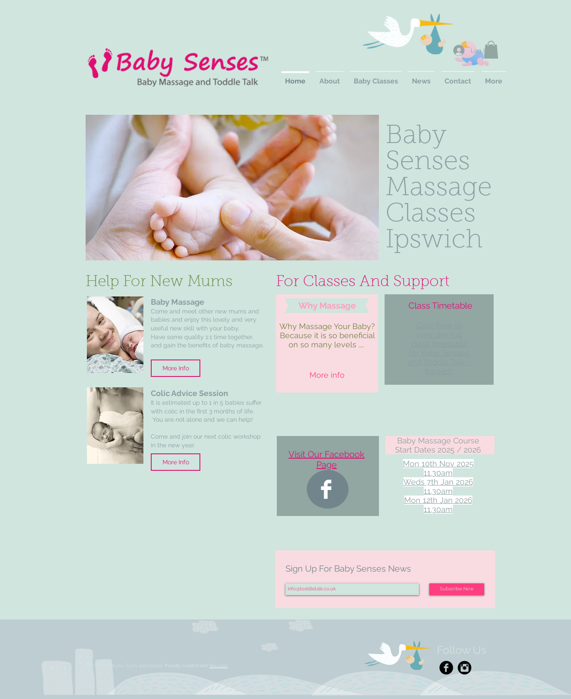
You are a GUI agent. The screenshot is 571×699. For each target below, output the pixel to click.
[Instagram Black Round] (464, 668)
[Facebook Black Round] (446, 668)
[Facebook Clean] (326, 489)
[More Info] (175, 368)
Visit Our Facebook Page (327, 459)
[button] (491, 50)
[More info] (327, 375)
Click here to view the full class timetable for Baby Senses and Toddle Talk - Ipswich (439, 348)
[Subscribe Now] (456, 589)
